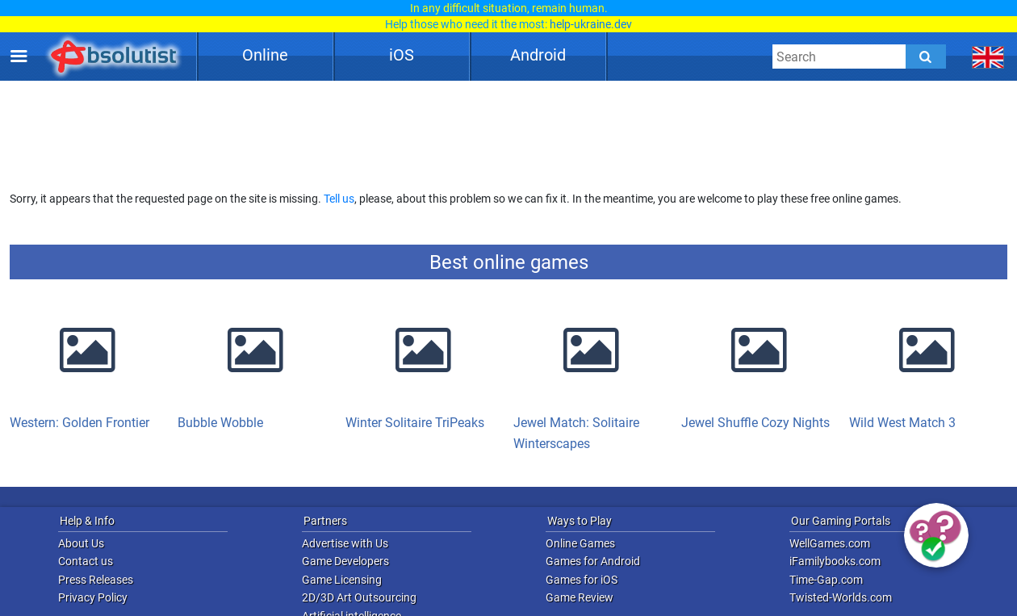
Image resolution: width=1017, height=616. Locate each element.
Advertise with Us (345, 543)
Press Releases (95, 579)
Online (265, 55)
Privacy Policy (93, 597)
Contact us (85, 561)
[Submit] (926, 56)
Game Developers (345, 561)
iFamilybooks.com (835, 561)
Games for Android (593, 561)
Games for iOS (581, 579)
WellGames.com (829, 543)
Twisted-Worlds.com (840, 597)
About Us (81, 543)
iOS (401, 55)
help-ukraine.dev (591, 24)
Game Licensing (342, 579)
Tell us (339, 199)
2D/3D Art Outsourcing (359, 597)
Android (538, 55)
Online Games (580, 543)
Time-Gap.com (826, 579)
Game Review (579, 597)
